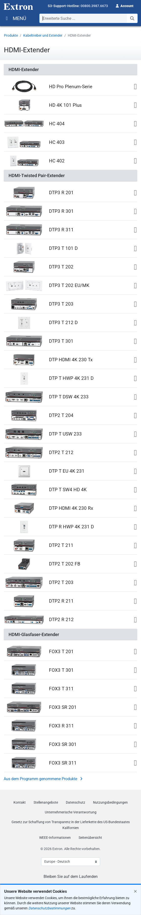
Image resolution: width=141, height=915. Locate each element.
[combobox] (88, 18)
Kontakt (19, 802)
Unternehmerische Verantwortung (70, 812)
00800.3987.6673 (94, 6)
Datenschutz (75, 802)
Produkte (11, 35)
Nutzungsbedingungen (110, 802)
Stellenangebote (46, 802)
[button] (124, 5)
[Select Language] (70, 861)
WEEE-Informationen (55, 838)
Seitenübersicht (90, 838)
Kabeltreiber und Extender (42, 35)
